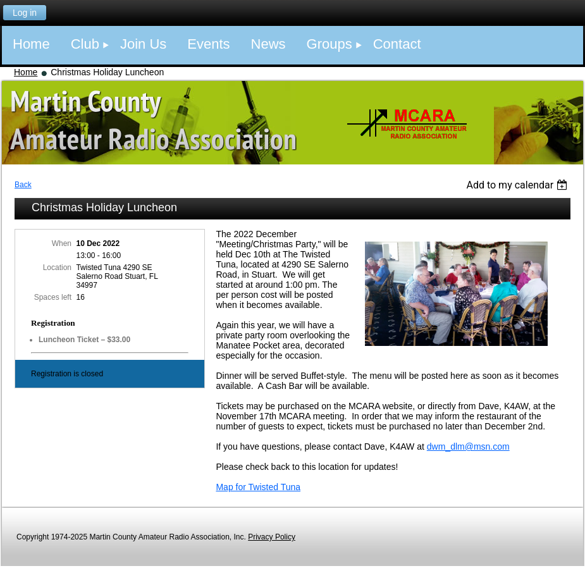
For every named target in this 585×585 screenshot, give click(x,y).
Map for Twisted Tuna (258, 487)
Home (25, 72)
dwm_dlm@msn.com (468, 446)
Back (23, 184)
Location (57, 267)
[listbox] (518, 185)
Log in (25, 13)
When (61, 243)
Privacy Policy (271, 537)
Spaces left (52, 297)
